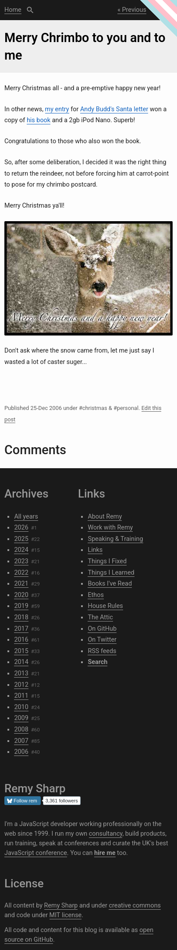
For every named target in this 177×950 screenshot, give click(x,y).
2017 (21, 628)
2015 (21, 651)
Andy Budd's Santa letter (114, 109)
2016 (21, 639)
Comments (35, 449)
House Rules (105, 606)
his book (38, 120)
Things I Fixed (107, 561)
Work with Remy (110, 527)
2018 (21, 617)
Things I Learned (111, 572)
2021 (21, 583)
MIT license (66, 915)
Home (12, 10)
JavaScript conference (35, 853)
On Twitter (102, 639)
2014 (21, 662)
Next (161, 10)
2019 (21, 606)
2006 (21, 752)
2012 (21, 685)
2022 (21, 572)
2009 (21, 718)
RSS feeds (102, 651)
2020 (21, 595)
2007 (21, 741)
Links (95, 550)
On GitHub (102, 628)
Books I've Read (110, 583)
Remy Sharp (61, 905)
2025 (21, 539)
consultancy (106, 833)
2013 (21, 673)
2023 (21, 561)
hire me (105, 853)
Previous (134, 10)
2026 (21, 527)
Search (30, 10)
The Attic (100, 617)
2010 (21, 707)
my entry (57, 109)
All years (26, 516)
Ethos (95, 595)
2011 (21, 695)
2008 (21, 729)
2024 (21, 550)
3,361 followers (62, 800)
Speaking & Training (115, 539)
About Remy (105, 516)
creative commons (135, 905)
